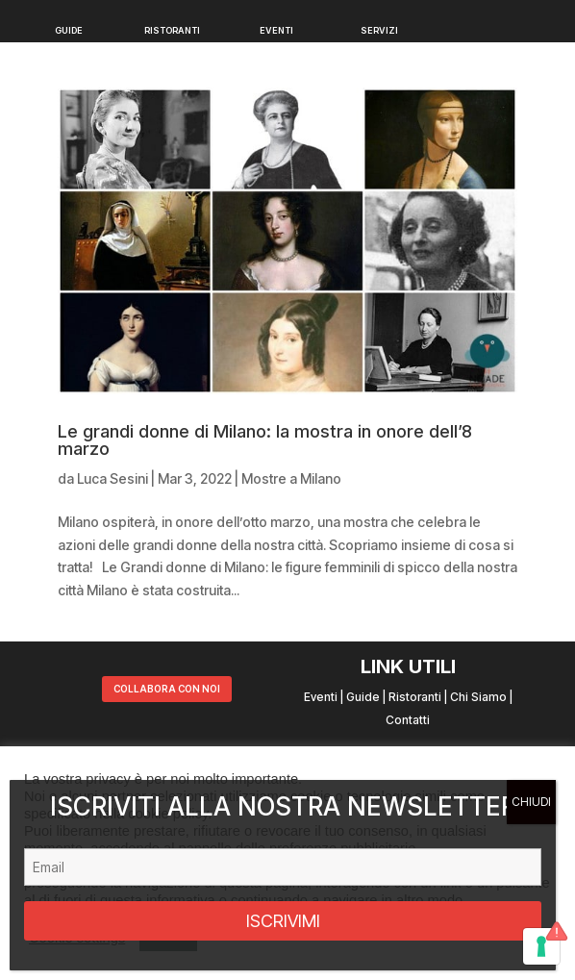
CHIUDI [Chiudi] (531, 801)
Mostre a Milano (291, 478)
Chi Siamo (478, 697)
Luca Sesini (112, 478)
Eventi (321, 697)
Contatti (408, 720)
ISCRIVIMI (283, 921)
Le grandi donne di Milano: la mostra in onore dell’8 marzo (265, 440)
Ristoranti (414, 697)
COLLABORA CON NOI (166, 688)
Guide (363, 697)
